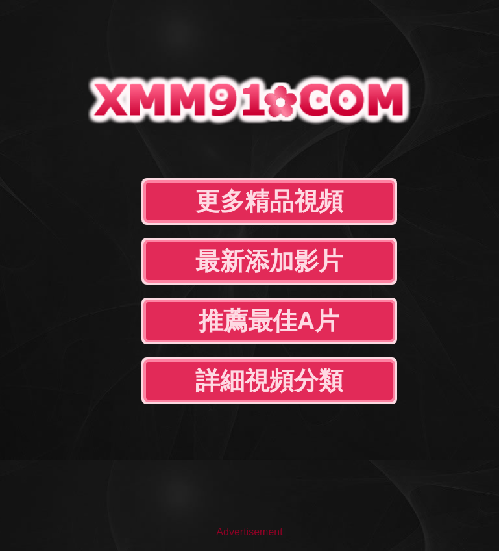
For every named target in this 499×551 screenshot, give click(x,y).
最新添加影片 (269, 261)
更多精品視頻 (269, 201)
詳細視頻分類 (269, 380)
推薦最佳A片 (269, 321)
